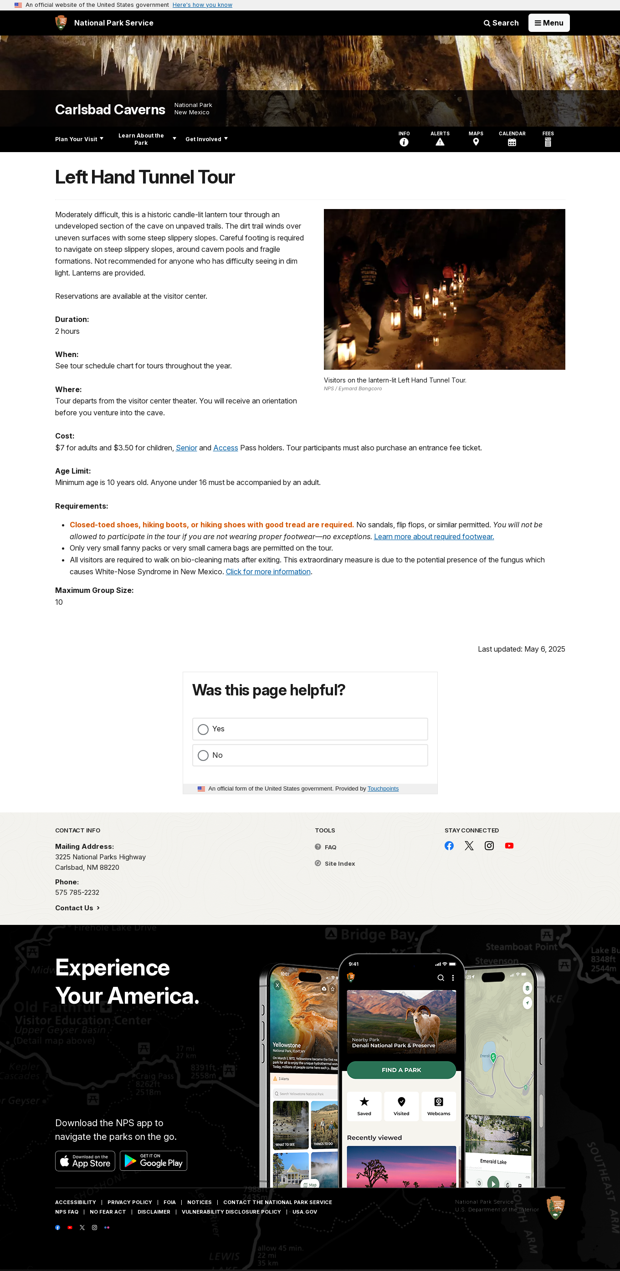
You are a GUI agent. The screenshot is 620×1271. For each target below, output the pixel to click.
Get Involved (206, 139)
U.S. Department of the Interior (497, 1209)
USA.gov (304, 1212)
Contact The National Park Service (277, 1202)
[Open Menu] (549, 23)
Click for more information (268, 571)
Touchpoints (383, 788)
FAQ (326, 847)
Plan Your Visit (79, 139)
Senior (186, 447)
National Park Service (484, 1202)
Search (501, 22)
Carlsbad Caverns (110, 109)
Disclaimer (154, 1212)
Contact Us (75, 907)
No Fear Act (108, 1212)
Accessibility (75, 1202)
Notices (199, 1202)
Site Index (335, 863)
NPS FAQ (66, 1212)
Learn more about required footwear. (434, 536)
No (217, 755)
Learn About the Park (147, 139)
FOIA (170, 1202)
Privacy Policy (130, 1202)
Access (225, 447)
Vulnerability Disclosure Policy (231, 1212)
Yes (218, 728)
